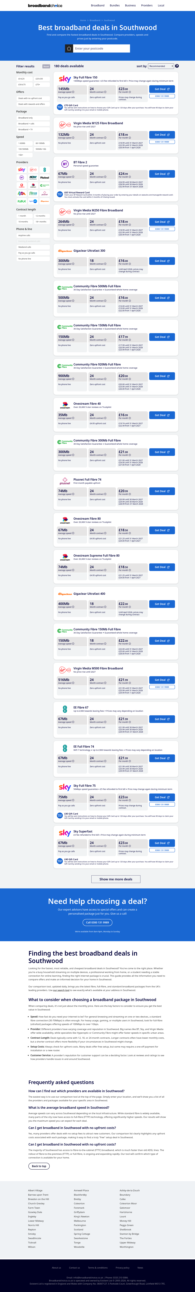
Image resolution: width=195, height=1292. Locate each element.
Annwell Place (81, 1191)
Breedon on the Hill (38, 1200)
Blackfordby (80, 1196)
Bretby (77, 1200)
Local (161, 5)
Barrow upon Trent (38, 1196)
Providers (146, 5)
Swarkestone (81, 1239)
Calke (123, 1200)
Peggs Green (127, 1226)
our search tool (61, 990)
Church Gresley (36, 1204)
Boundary (125, 1196)
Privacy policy (122, 1267)
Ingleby (32, 1217)
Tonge (77, 1243)
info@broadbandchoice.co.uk (88, 1277)
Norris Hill (33, 1226)
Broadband (97, 5)
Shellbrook (125, 1230)
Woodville (79, 1248)
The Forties (126, 1239)
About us (56, 1267)
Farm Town (34, 1209)
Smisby (32, 1235)
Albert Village (35, 1191)
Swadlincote (34, 1239)
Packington (80, 1226)
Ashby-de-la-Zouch (130, 1191)
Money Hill (125, 1222)
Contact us (74, 1267)
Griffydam (79, 1213)
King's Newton (81, 1217)
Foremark (79, 1209)
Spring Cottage (82, 1235)
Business (130, 5)
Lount (123, 1217)
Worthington (127, 1248)
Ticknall (32, 1243)
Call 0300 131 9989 (97, 923)
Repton (32, 1230)
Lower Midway (36, 1222)
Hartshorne (126, 1213)
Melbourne (80, 1222)
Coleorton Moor (128, 1204)
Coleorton (79, 1204)
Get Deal (162, 89)
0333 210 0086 (120, 1277)
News (140, 1267)
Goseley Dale (35, 1213)
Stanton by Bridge (129, 1235)
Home (83, 20)
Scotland (78, 1230)
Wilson (31, 1248)
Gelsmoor (125, 1209)
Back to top (39, 1167)
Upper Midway (127, 1243)
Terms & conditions (98, 1267)
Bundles (115, 5)
